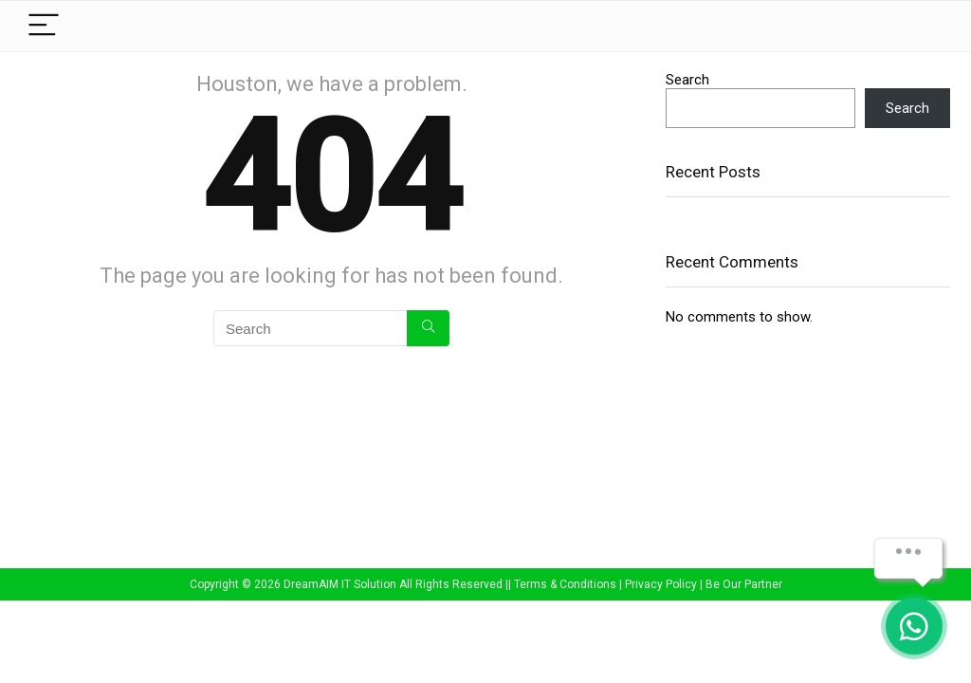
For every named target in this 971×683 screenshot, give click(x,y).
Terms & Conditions (565, 584)
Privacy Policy (661, 584)
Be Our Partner (743, 584)
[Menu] (43, 26)
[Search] (428, 328)
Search (687, 79)
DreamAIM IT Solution (340, 584)
